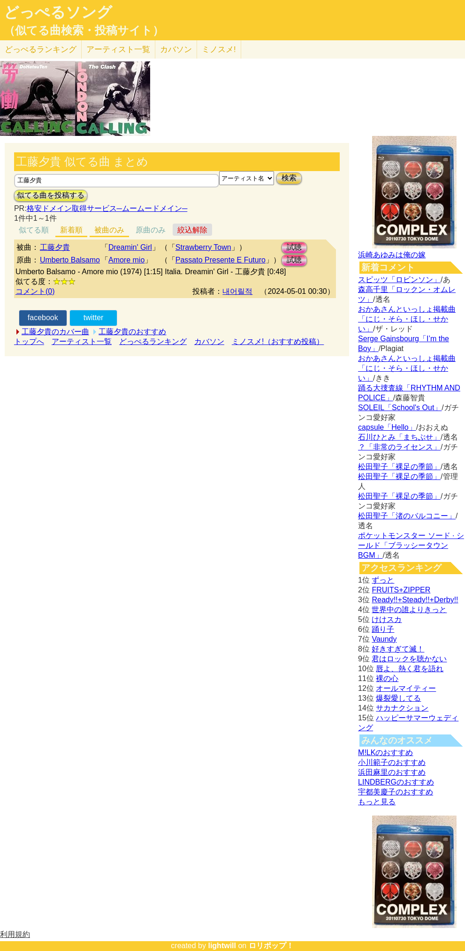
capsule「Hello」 (387, 427)
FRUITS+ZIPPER (401, 590)
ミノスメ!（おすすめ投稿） (278, 341)
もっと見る (377, 802)
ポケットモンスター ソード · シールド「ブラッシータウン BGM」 (411, 545)
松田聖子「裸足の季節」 (399, 467)
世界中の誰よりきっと (409, 610)
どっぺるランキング (153, 341)
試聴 (294, 247)
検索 (289, 178)
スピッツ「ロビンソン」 (399, 280)
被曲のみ (109, 230)
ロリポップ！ (271, 946)
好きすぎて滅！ (398, 649)
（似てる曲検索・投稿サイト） (84, 30)
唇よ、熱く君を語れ (409, 669)
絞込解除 (192, 230)
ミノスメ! (219, 49)
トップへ (29, 341)
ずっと (383, 580)
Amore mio (126, 260)
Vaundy (384, 639)
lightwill (222, 946)
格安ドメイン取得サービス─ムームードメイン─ (107, 208)
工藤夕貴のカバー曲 (55, 332)
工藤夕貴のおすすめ (132, 332)
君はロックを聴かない (409, 659)
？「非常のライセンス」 (399, 447)
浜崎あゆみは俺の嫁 (392, 255)
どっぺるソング (58, 12)
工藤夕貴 (55, 247)
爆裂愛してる (398, 698)
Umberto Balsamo (70, 260)
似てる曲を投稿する (50, 195)
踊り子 (383, 629)
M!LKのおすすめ (385, 752)
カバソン (176, 49)
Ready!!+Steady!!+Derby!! (415, 600)
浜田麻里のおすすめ (392, 772)
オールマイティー (406, 688)
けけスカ (387, 619)
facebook (43, 318)
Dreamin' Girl (130, 247)
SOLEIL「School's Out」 (400, 408)
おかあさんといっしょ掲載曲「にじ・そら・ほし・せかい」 (407, 319)
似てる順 (34, 230)
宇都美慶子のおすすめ (395, 792)
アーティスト (118, 49)
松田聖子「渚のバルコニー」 (407, 516)
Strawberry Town (203, 247)
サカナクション (402, 708)
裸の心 (387, 678)
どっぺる (40, 49)
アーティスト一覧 (82, 341)
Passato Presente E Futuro (220, 260)
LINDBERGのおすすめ (396, 782)
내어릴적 (237, 291)
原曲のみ (151, 230)
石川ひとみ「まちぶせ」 (399, 437)
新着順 (71, 230)
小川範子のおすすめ (392, 762)
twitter (94, 318)
